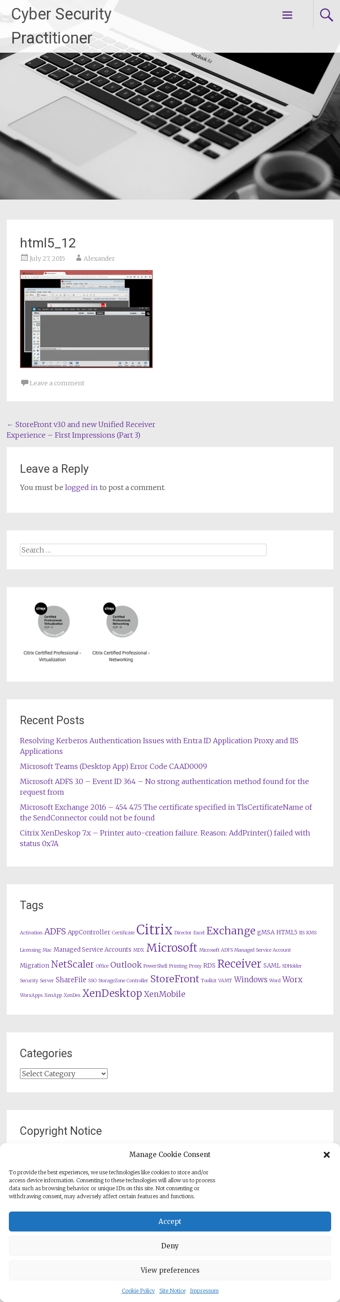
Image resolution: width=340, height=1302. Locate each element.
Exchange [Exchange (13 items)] (230, 930)
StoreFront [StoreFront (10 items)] (174, 979)
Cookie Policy (138, 1290)
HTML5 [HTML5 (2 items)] (287, 932)
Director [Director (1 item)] (183, 933)
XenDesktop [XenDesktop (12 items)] (112, 993)
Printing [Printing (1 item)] (178, 966)
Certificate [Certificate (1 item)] (123, 933)
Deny (170, 1246)
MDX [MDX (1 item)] (138, 950)
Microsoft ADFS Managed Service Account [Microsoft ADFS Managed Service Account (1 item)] (245, 950)
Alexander (99, 259)
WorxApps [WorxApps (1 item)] (31, 995)
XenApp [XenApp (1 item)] (53, 995)
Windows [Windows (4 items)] (250, 979)
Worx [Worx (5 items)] (292, 979)
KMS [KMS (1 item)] (311, 933)
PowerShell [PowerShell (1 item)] (155, 966)
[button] (326, 1154)
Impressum (204, 1290)
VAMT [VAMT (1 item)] (225, 981)
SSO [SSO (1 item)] (92, 981)
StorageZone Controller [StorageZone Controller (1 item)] (123, 981)
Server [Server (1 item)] (47, 981)
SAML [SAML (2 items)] (271, 965)
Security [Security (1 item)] (29, 981)
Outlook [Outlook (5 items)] (126, 965)
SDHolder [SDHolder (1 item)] (292, 966)
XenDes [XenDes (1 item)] (72, 995)
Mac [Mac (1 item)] (47, 950)
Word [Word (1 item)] (275, 981)
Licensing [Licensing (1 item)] (30, 950)
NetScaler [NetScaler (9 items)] (72, 964)
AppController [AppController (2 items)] (89, 932)
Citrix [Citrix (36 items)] (154, 930)
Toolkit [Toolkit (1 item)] (208, 981)
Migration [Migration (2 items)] (34, 965)
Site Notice (172, 1290)
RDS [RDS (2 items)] (209, 965)
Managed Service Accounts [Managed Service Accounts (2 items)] (92, 949)
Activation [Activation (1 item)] (31, 933)
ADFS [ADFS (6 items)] (55, 931)
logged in (81, 487)
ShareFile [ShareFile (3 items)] (71, 980)
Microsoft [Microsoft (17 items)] (171, 948)
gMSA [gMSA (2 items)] (265, 932)
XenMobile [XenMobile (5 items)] (164, 994)
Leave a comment (57, 383)
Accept (170, 1221)
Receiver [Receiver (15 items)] (239, 964)
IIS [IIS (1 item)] (302, 933)
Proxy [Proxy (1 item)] (195, 966)
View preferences (170, 1270)
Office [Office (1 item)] (102, 966)
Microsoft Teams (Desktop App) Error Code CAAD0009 (113, 766)
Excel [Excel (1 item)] (199, 933)
